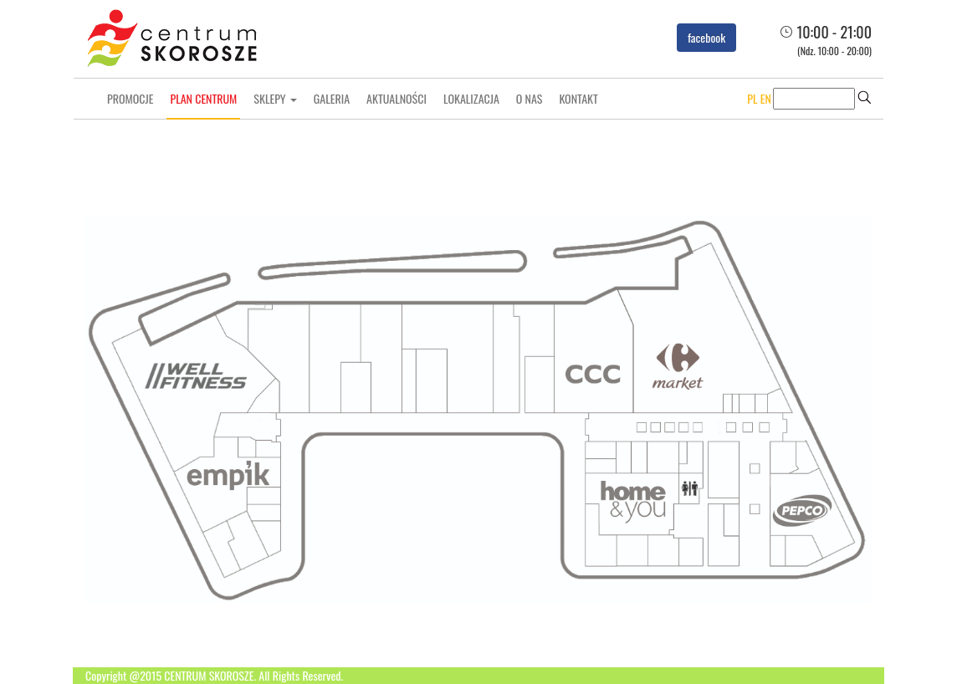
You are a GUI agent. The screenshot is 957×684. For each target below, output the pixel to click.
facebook (706, 37)
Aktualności (396, 98)
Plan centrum (203, 98)
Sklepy (274, 98)
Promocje (130, 98)
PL (752, 98)
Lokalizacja (471, 98)
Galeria (332, 98)
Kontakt (578, 98)
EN (765, 98)
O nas (529, 98)
